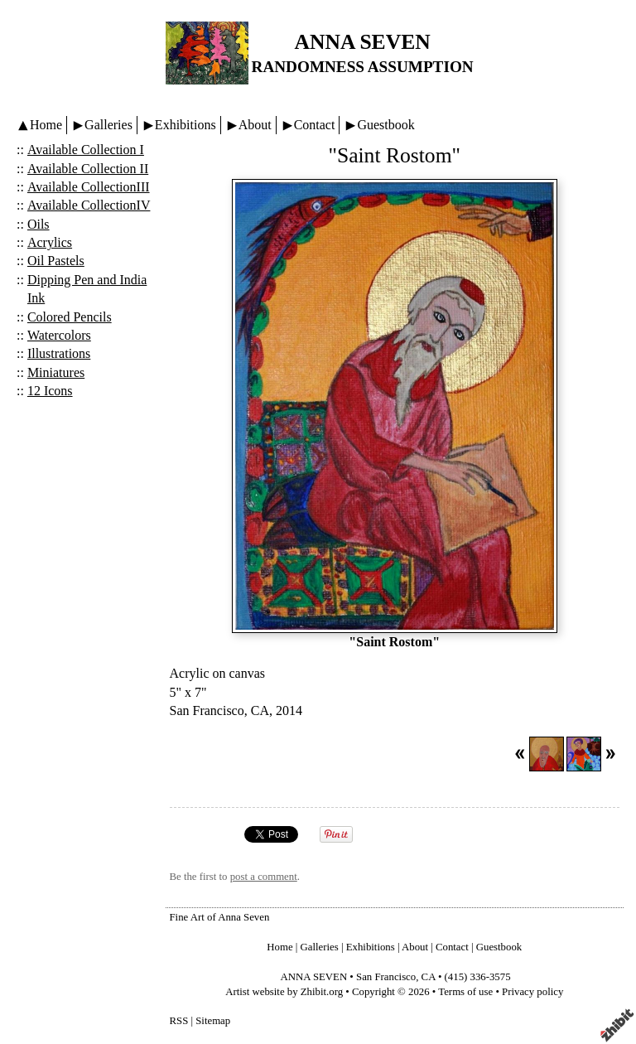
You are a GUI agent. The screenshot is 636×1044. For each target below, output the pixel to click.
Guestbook (385, 125)
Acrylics (49, 242)
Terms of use (465, 992)
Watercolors (59, 335)
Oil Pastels (55, 261)
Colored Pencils (69, 317)
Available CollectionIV (89, 205)
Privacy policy (532, 992)
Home (46, 125)
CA (429, 977)
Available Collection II (87, 169)
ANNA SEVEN (362, 42)
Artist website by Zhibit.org (284, 992)
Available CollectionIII (88, 187)
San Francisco (386, 977)
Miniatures (55, 372)
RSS (179, 1021)
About (255, 125)
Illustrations (58, 353)
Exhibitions (185, 125)
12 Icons (50, 391)
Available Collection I (85, 150)
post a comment (263, 876)
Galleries (108, 125)
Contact (314, 125)
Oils (38, 224)
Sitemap (212, 1021)
